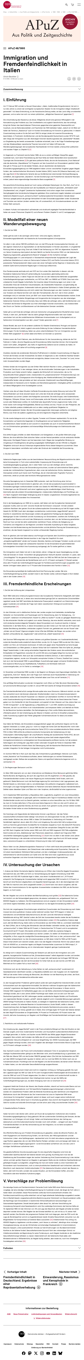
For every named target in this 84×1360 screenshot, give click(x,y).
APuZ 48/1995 (72, 12)
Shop (5, 12)
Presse (63, 1344)
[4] (15, 174)
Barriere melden (74, 1344)
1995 (64, 12)
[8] (23, 333)
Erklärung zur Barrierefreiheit (42, 1348)
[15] (62, 634)
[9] (46, 347)
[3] (26, 160)
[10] (4, 493)
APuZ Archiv (46, 12)
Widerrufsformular (42, 1318)
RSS (48, 1344)
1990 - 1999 (56, 12)
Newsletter (40, 1344)
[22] (43, 884)
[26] (36, 963)
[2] (30, 149)
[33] (24, 1241)
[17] (68, 677)
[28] (29, 1045)
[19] (13, 762)
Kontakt (55, 1344)
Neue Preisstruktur (20, 1314)
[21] (42, 835)
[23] (59, 895)
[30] (75, 1102)
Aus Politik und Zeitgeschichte (29, 12)
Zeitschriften (13, 12)
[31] (41, 1168)
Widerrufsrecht (71, 1314)
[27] (4, 1018)
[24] (72, 903)
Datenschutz (19, 1344)
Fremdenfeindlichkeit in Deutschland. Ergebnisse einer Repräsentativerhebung (20, 1282)
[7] (57, 320)
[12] (68, 565)
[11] (65, 560)
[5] (54, 179)
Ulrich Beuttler (11, 76)
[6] (48, 255)
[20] (61, 775)
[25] (55, 920)
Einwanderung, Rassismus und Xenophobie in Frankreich (61, 1280)
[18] (78, 685)
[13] (24, 576)
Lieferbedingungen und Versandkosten (46, 1314)
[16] (42, 666)
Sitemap (30, 1344)
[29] (64, 1080)
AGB (9, 1314)
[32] (51, 1219)
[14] (17, 606)
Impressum (8, 1344)
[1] (73, 114)
